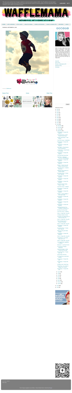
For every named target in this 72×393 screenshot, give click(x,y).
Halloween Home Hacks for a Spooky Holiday (62, 171)
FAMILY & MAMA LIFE (51, 24)
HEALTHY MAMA (28, 24)
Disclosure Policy (58, 65)
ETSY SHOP (19, 24)
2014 (58, 287)
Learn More (62, 3)
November (60, 127)
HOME (3, 24)
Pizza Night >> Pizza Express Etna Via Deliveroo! (62, 148)
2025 (58, 109)
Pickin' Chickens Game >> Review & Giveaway (62, 222)
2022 (58, 114)
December (60, 125)
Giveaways (57, 67)
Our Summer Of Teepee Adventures (61, 247)
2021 (58, 115)
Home (27, 93)
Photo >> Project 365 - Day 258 (63, 219)
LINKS (66, 24)
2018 (58, 120)
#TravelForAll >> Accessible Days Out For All (62, 238)
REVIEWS (61, 24)
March (59, 280)
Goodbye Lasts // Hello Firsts (62, 264)
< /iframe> (62, 85)
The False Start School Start (62, 155)
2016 (58, 124)
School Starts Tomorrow (61, 254)
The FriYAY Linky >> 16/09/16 (63, 211)
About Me (57, 61)
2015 (58, 285)
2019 (58, 119)
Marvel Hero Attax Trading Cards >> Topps (62, 185)
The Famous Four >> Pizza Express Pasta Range (62, 135)
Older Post (49, 93)
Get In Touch (57, 62)
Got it (68, 3)
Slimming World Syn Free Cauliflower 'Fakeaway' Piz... (63, 208)
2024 (58, 110)
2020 (58, 117)
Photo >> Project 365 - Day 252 (63, 240)
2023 (58, 112)
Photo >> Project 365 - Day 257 (63, 223)
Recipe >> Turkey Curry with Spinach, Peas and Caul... (62, 166)
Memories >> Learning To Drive (63, 244)
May (58, 276)
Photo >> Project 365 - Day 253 (63, 236)
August (59, 271)
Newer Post (5, 93)
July (58, 273)
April (59, 278)
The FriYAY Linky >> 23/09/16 (63, 186)
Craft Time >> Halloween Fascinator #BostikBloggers (63, 158)
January (59, 283)
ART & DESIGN (11, 24)
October (59, 129)
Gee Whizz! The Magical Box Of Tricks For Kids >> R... (63, 217)
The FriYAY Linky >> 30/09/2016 (63, 140)
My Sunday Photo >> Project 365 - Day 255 (62, 229)
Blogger (50, 387)
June (59, 275)
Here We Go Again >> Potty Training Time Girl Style (62, 250)
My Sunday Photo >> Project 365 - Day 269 (62, 174)
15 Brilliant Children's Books (62, 214)
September (60, 130)
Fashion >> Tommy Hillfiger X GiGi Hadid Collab (62, 194)
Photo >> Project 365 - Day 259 (63, 213)
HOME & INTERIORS (39, 24)
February (59, 281)
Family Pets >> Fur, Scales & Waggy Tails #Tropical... (62, 267)
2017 (58, 122)
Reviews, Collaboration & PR (60, 64)
